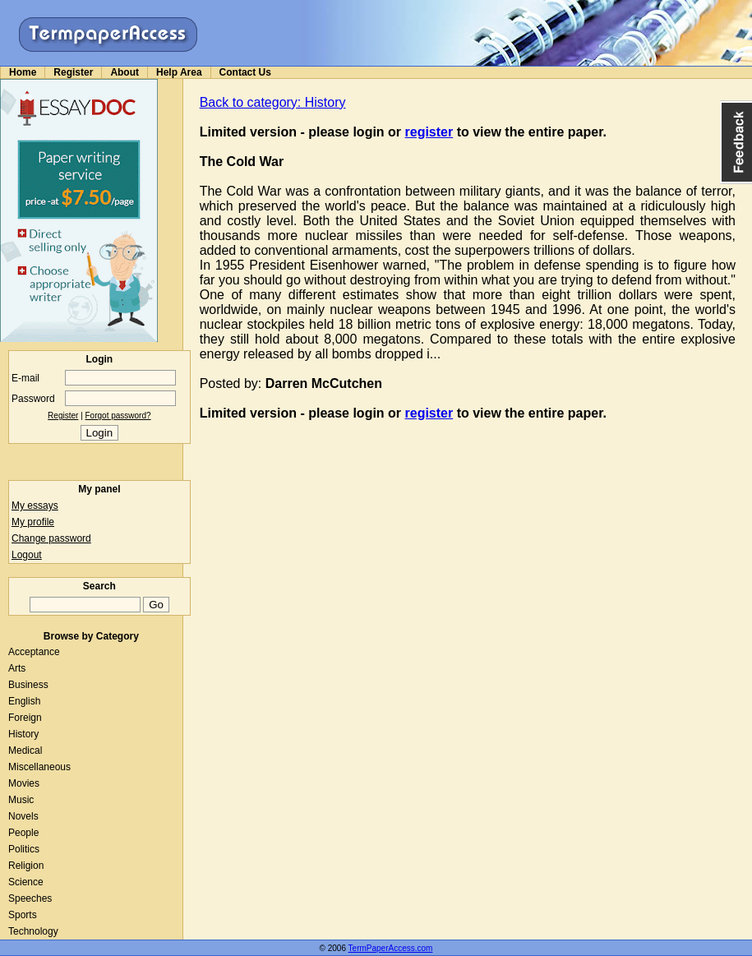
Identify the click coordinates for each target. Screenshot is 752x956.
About (124, 72)
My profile (33, 522)
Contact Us (245, 72)
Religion (26, 865)
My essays (35, 505)
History (23, 734)
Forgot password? (118, 415)
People (23, 832)
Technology (33, 931)
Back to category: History (273, 102)
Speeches (30, 898)
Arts (16, 668)
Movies (23, 783)
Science (26, 882)
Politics (23, 849)
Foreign (25, 717)
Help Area (179, 72)
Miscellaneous (39, 767)
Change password (51, 538)
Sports (22, 915)
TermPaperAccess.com (390, 948)
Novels (23, 816)
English (24, 701)
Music (21, 800)
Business (28, 684)
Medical (25, 750)
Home (22, 72)
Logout (27, 555)
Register (73, 72)
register (429, 132)
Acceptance (34, 652)
